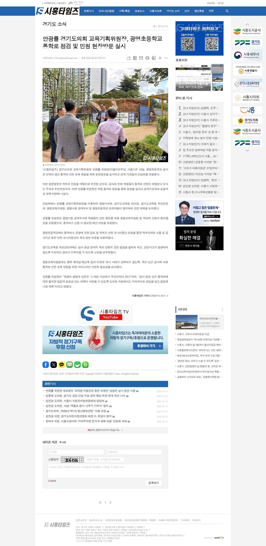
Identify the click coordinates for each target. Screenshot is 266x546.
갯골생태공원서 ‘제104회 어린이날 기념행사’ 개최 (200, 339)
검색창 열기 (227, 11)
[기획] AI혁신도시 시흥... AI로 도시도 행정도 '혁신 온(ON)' (202, 156)
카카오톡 (61, 364)
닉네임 (53, 452)
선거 (186, 11)
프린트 (147, 58)
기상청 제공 (77, 4)
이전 (100, 502)
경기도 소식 (173, 11)
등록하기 (154, 483)
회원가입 (211, 3)
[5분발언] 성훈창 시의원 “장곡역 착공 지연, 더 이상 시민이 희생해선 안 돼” (202, 162)
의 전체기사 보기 (148, 295)
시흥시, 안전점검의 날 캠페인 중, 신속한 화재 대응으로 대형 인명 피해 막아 (200, 366)
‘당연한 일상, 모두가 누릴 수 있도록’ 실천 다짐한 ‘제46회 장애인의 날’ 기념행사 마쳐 (200, 361)
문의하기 (196, 520)
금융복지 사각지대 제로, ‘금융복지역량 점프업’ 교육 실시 (200, 377)
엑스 (53, 364)
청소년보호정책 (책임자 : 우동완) (140, 520)
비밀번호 (112, 452)
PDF (211, 11)
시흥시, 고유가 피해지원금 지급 (193, 334)
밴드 (85, 364)
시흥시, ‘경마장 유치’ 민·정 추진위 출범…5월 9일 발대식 (202, 132)
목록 (135, 58)
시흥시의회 (155, 11)
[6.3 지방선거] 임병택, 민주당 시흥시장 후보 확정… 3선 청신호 (202, 108)
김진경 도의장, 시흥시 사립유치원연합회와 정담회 (202, 186)
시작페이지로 (49, 3)
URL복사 (128, 58)
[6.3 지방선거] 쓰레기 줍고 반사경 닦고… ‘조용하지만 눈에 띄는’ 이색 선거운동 (202, 144)
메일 (141, 58)
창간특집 (199, 11)
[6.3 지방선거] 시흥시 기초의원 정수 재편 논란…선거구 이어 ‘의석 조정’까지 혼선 (202, 120)
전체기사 (89, 11)
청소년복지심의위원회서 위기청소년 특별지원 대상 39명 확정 (200, 371)
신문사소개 (81, 520)
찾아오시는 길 (95, 520)
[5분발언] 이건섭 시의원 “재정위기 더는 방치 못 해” (202, 174)
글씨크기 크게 (160, 58)
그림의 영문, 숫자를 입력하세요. (103, 459)
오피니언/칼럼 (106, 11)
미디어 (182, 309)
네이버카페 (77, 364)
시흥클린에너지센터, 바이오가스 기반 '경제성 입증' (200, 350)
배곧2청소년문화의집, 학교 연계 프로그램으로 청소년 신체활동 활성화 (200, 355)
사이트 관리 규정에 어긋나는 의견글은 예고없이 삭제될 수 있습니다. (87, 467)
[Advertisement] (18, 67)
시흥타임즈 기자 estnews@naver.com (60, 57)
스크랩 (154, 58)
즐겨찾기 (62, 3)
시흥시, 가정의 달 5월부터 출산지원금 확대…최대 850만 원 (200, 345)
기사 (183, 98)
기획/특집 (124, 11)
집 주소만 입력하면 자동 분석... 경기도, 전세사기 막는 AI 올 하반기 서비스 (202, 150)
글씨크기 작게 (166, 58)
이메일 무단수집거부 (168, 520)
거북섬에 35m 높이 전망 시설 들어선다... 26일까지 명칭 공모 (202, 138)
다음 (110, 502)
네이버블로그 (69, 364)
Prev (247, 24)
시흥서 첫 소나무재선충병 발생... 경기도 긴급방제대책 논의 (202, 192)
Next (247, 150)
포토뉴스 (139, 11)
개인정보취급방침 (113, 520)
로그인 (221, 3)
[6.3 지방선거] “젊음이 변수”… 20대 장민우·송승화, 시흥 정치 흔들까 (202, 126)
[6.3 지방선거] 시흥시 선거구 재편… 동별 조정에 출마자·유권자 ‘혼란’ (202, 114)
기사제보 (185, 520)
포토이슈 (181, 60)
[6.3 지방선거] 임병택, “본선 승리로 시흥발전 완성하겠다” (202, 180)
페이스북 (45, 364)
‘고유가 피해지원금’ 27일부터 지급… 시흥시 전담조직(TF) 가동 (202, 168)
